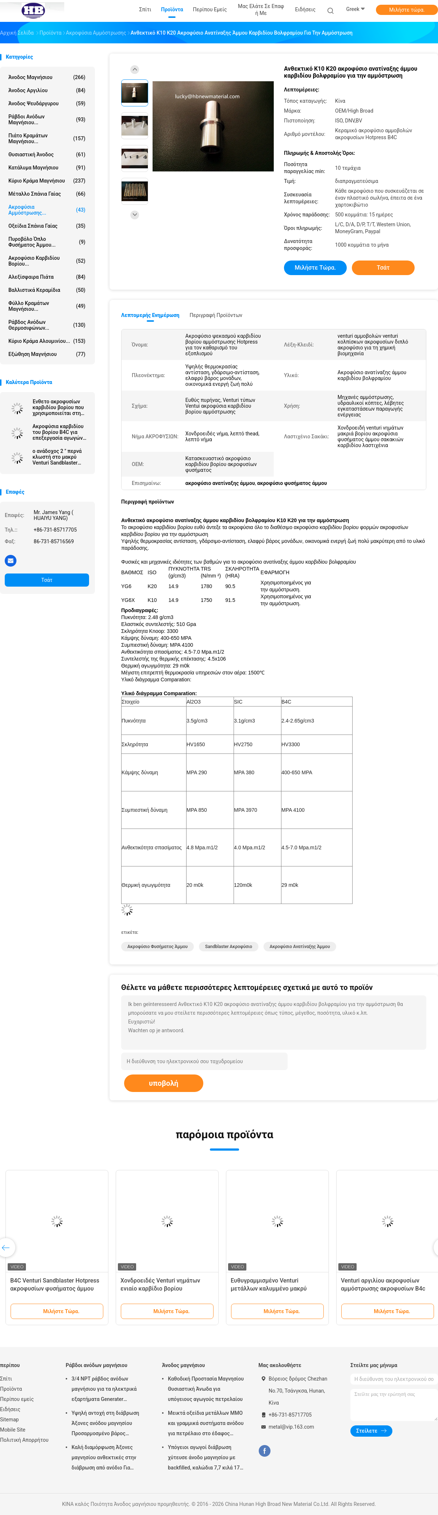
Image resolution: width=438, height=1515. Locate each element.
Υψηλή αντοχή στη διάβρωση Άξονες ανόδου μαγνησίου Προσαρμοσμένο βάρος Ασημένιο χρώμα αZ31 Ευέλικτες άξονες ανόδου (105, 1424)
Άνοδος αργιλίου (46, 90)
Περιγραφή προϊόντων (215, 315)
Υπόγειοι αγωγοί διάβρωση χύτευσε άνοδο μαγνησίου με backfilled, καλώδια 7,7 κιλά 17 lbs (204, 1458)
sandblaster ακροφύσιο (228, 946)
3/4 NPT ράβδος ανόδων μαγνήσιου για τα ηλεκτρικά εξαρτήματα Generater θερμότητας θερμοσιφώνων (104, 1390)
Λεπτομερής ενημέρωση (150, 315)
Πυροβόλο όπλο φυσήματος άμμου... (46, 242)
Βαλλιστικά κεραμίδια (46, 290)
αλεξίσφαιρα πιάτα (46, 277)
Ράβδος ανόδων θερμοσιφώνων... (46, 325)
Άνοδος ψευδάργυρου (46, 103)
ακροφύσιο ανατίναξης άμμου (300, 946)
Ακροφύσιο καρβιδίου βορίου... (46, 261)
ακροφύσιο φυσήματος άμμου (157, 946)
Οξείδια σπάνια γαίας (46, 226)
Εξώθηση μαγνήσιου (46, 354)
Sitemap (9, 1419)
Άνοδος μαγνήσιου (46, 77)
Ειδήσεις (10, 1409)
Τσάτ (47, 580)
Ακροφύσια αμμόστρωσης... (46, 210)
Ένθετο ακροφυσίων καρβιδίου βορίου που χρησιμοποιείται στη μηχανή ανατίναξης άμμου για (58, 407)
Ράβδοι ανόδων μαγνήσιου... (46, 119)
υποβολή (163, 1083)
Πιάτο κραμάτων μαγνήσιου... (46, 138)
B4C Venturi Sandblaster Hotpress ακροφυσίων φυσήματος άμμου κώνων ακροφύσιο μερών (54, 1288)
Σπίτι (6, 1379)
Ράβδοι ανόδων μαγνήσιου (96, 1365)
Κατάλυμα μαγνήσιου (46, 167)
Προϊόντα (11, 1389)
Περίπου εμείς (17, 1399)
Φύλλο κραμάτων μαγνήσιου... (46, 306)
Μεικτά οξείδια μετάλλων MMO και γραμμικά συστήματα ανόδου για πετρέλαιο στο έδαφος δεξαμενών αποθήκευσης (205, 1424)
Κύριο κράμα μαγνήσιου (46, 180)
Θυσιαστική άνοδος (46, 154)
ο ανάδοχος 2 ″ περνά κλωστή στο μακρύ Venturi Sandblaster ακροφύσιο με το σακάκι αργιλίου (57, 457)
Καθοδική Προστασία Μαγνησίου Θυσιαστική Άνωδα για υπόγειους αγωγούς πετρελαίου (206, 1389)
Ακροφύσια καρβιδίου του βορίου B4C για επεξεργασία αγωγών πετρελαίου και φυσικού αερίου (58, 432)
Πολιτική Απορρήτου (24, 1440)
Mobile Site (13, 1430)
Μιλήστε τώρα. (406, 10)
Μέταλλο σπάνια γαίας (46, 193)
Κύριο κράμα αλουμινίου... (46, 341)
